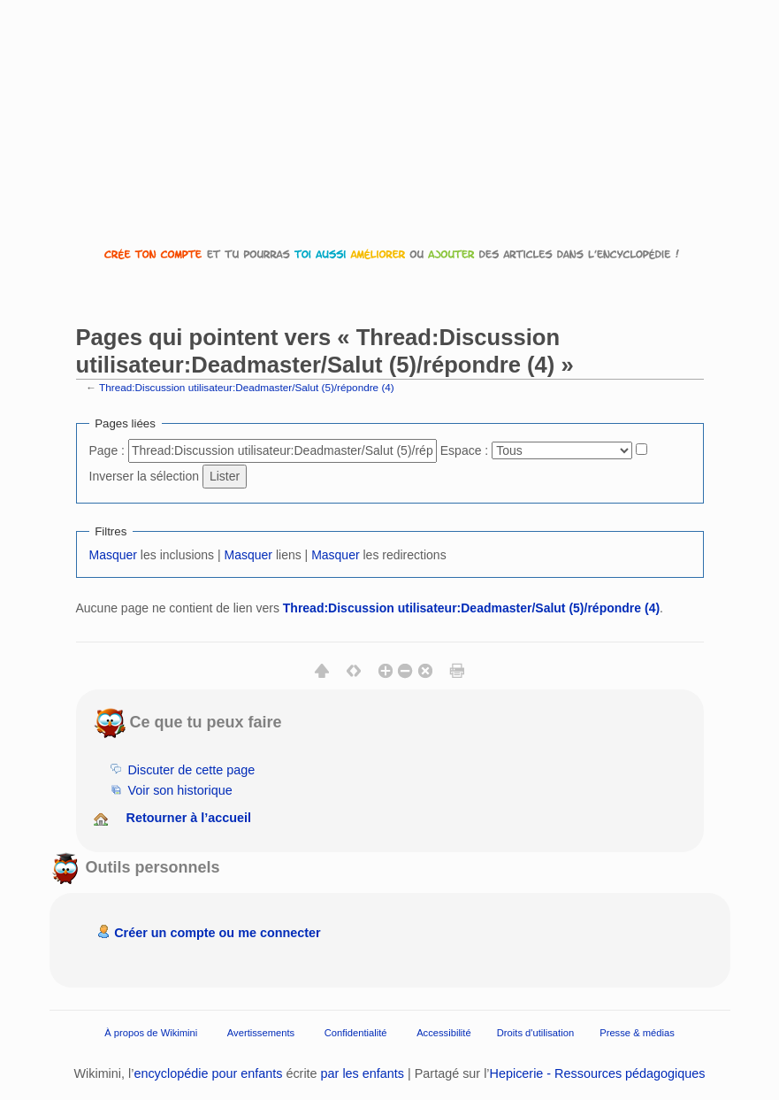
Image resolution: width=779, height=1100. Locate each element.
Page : (107, 450)
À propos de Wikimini (150, 1032)
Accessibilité (443, 1032)
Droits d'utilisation (535, 1032)
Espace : (464, 450)
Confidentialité (356, 1032)
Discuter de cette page (191, 770)
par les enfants (362, 1073)
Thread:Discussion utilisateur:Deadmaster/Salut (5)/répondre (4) (246, 387)
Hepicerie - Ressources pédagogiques (598, 1073)
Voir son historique (179, 790)
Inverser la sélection (144, 476)
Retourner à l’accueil (189, 818)
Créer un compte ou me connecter (217, 933)
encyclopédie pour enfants (208, 1073)
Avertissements (260, 1032)
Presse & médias (637, 1032)
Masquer (113, 555)
